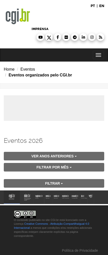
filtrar (54, 183)
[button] (40, 37)
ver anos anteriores (54, 156)
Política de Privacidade (79, 250)
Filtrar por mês (53, 167)
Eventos (27, 69)
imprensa (40, 29)
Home (9, 69)
